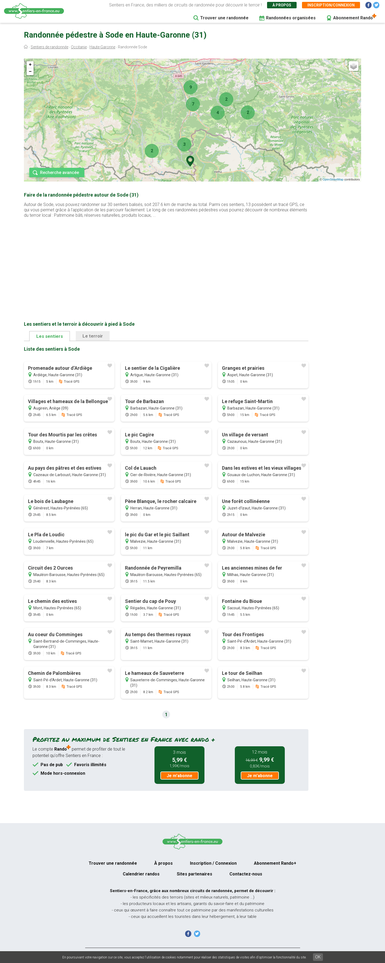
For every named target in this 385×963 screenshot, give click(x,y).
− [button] (30, 71)
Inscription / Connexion (213, 863)
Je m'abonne (179, 775)
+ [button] (30, 64)
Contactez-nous (245, 874)
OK (318, 957)
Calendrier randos (141, 874)
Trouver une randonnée (224, 17)
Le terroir (92, 336)
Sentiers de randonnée (49, 47)
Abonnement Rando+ (275, 863)
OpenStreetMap (333, 179)
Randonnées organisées (291, 17)
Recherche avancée (59, 172)
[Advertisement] (166, 261)
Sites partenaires (194, 874)
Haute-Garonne (102, 47)
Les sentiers (49, 336)
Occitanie (79, 47)
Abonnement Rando (353, 17)
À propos (281, 5)
